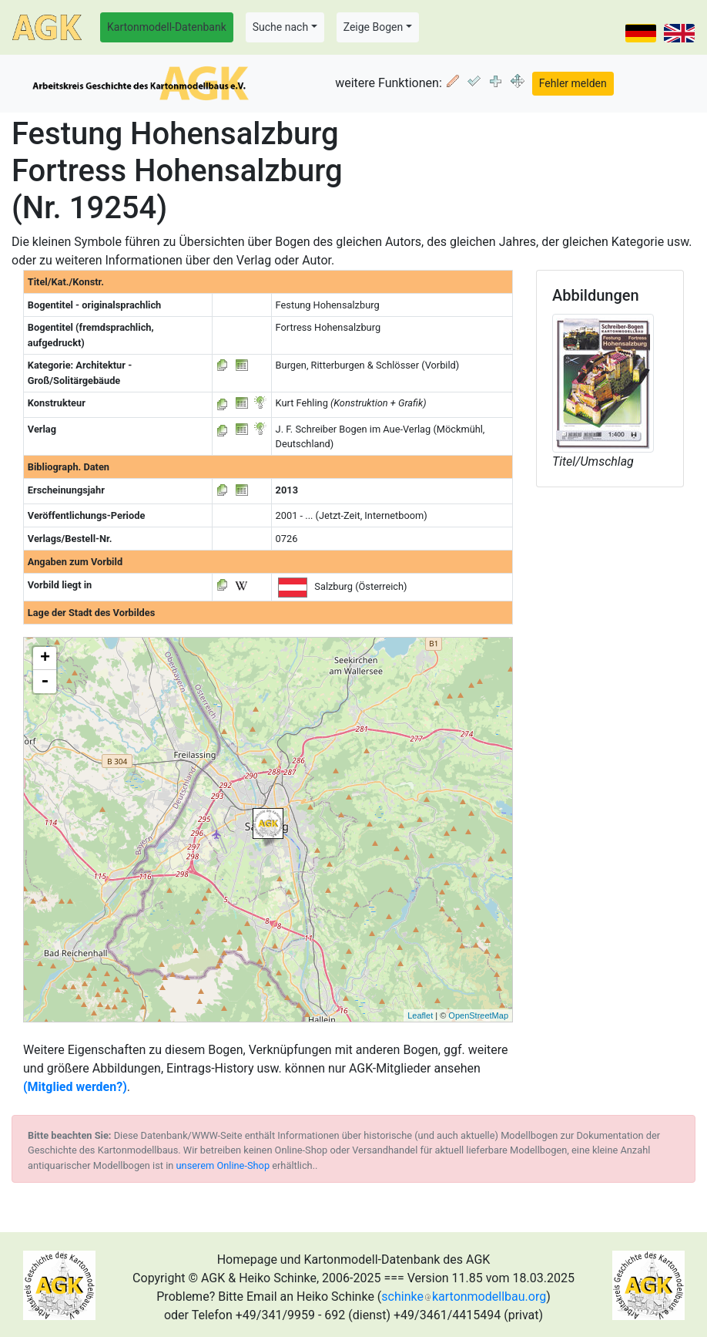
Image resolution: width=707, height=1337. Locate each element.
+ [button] (45, 658)
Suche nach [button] (280, 27)
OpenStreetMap (478, 1015)
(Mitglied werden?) (75, 1086)
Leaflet (420, 1015)
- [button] (44, 681)
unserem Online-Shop (223, 1165)
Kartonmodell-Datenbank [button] (166, 27)
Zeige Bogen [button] (373, 27)
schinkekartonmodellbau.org (463, 1296)
